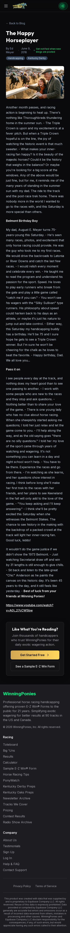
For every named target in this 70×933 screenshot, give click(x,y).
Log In (7, 858)
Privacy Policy (22, 886)
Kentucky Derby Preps (19, 786)
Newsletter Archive (16, 798)
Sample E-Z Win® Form (19, 768)
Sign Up (8, 852)
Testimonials (11, 846)
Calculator (10, 762)
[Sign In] (63, 6)
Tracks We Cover (15, 804)
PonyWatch (11, 780)
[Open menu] (6, 6)
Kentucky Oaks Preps (18, 792)
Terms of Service (46, 886)
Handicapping (15, 58)
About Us (10, 840)
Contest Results (14, 816)
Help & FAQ (11, 864)
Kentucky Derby (37, 58)
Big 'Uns (9, 750)
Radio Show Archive (17, 822)
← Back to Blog (15, 23)
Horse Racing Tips (16, 774)
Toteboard (10, 744)
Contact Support (15, 870)
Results (8, 756)
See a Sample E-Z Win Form (35, 666)
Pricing (8, 810)
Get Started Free (35, 655)
